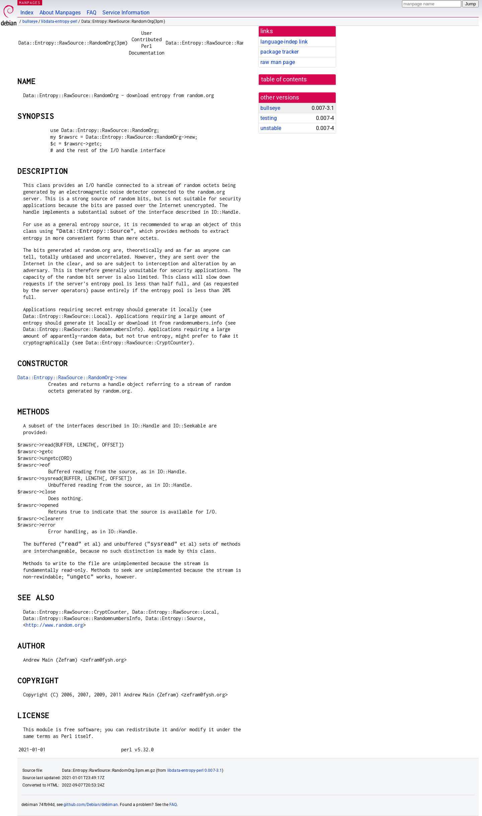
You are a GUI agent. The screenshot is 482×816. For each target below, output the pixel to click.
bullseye (29, 21)
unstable (270, 128)
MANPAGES (30, 2)
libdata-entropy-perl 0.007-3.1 (194, 770)
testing (268, 118)
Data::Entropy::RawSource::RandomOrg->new (72, 377)
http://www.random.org (54, 625)
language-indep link (284, 42)
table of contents (284, 79)
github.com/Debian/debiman (91, 804)
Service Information (126, 12)
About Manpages (60, 12)
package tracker (279, 52)
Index (26, 12)
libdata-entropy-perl (59, 21)
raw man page (277, 62)
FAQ (91, 12)
